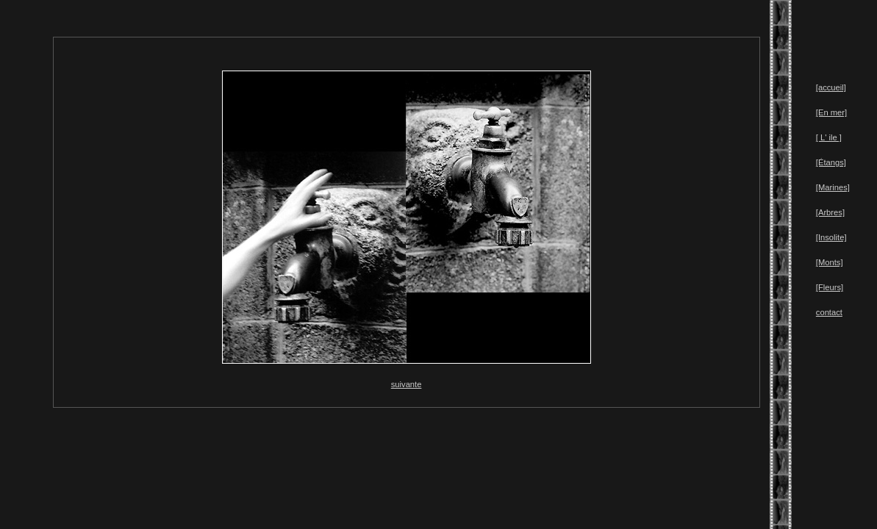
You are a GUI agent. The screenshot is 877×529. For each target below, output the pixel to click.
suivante (406, 384)
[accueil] (831, 87)
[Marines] (833, 187)
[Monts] (829, 262)
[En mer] (831, 112)
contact (829, 312)
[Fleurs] (829, 287)
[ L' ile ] (829, 137)
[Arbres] (830, 212)
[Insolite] (831, 237)
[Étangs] (831, 162)
